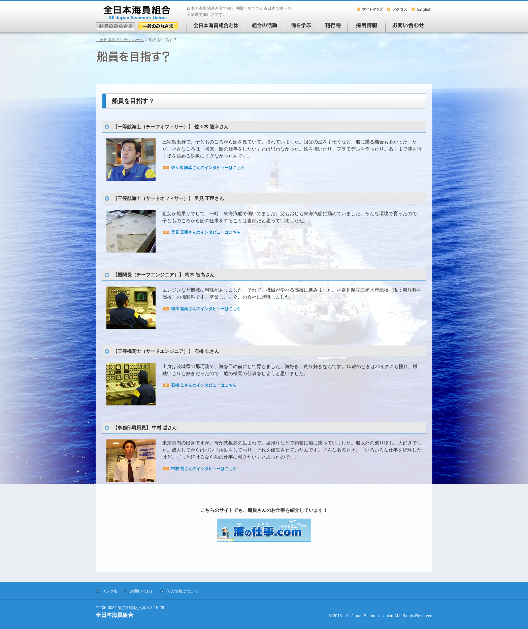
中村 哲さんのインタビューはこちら (204, 468)
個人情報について (182, 591)
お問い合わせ (142, 591)
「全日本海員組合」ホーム (120, 39)
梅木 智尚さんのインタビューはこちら (206, 308)
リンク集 (110, 591)
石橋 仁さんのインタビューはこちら (204, 385)
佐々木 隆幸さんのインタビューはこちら (208, 167)
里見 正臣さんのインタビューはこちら (206, 232)
